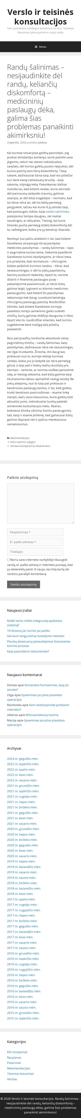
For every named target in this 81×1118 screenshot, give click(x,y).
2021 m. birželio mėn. (22, 807)
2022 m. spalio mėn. (21, 769)
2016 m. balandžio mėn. (24, 991)
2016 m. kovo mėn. (20, 997)
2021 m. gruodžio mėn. (23, 786)
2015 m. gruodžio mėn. (23, 1013)
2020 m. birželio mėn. (22, 840)
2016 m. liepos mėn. (21, 975)
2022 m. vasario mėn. (22, 780)
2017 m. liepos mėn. (21, 915)
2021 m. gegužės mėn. (22, 813)
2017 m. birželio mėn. (22, 921)
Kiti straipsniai (17, 1052)
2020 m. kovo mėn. (20, 850)
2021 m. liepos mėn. (21, 802)
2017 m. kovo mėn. (20, 937)
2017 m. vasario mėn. (22, 942)
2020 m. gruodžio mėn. (23, 829)
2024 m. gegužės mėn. (22, 759)
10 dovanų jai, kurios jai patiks (28, 631)
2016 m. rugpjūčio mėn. (24, 969)
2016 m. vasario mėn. (22, 1002)
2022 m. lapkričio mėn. (23, 764)
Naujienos (14, 1057)
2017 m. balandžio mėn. (24, 932)
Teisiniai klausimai (20, 1074)
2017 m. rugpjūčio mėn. (24, 910)
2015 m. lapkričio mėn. (23, 1018)
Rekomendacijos (19, 438)
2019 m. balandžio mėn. (24, 867)
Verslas (12, 1079)
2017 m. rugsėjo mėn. (22, 905)
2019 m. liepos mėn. (21, 861)
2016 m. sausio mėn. (21, 1007)
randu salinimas (57, 211)
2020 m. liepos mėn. (21, 834)
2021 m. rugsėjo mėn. (22, 796)
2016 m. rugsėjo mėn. (22, 964)
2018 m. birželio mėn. (22, 883)
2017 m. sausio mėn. (21, 948)
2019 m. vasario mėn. (22, 872)
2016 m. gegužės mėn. (22, 986)
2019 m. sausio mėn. (21, 878)
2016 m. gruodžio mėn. (23, 953)
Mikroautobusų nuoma (42, 715)
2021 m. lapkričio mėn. (23, 791)
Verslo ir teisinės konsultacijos (40, 16)
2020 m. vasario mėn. (22, 856)
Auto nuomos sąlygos (23, 442)
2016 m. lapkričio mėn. (23, 959)
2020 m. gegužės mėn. (22, 845)
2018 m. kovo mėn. (20, 894)
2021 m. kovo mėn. (20, 818)
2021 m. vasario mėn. (22, 823)
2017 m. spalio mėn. (21, 899)
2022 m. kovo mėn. (20, 775)
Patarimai (14, 1063)
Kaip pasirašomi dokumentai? (28, 651)
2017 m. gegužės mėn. (22, 926)
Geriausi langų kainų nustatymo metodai (35, 636)
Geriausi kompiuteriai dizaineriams (30, 446)
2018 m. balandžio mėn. (24, 888)
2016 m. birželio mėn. (22, 980)
